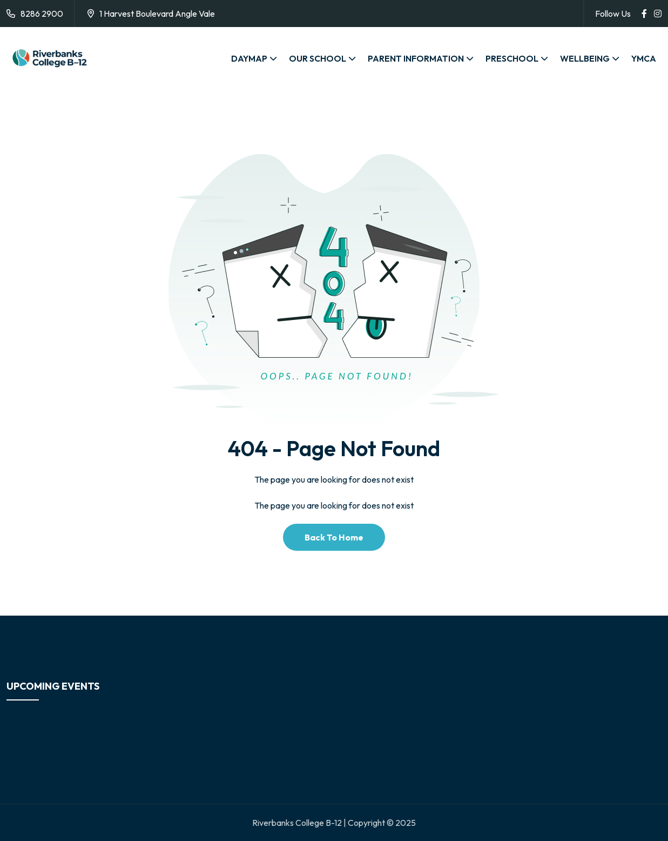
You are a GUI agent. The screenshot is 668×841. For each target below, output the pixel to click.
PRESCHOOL (511, 58)
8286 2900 (42, 13)
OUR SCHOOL (317, 58)
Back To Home (334, 537)
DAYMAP (249, 58)
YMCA (643, 58)
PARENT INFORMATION (416, 58)
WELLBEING (585, 58)
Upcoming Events (52, 686)
